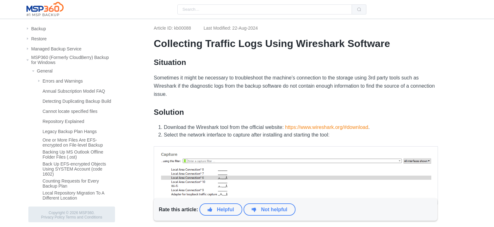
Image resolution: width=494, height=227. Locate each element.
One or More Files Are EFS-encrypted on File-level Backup (73, 142)
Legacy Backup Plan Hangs (70, 131)
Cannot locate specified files (70, 111)
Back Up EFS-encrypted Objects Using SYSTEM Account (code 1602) (74, 169)
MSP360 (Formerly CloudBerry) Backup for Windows (70, 60)
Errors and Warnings (63, 81)
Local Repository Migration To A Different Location (73, 195)
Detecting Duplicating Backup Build (77, 101)
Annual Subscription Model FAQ (74, 91)
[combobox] (264, 9)
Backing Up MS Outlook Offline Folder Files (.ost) (73, 154)
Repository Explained (63, 121)
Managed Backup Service (56, 48)
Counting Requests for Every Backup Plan (71, 183)
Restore (39, 38)
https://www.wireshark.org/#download (326, 127)
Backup (38, 28)
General (45, 70)
